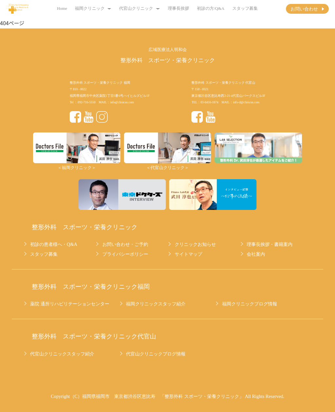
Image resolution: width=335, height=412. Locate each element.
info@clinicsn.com (122, 102)
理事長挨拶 (178, 8)
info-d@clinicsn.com (246, 102)
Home (62, 8)
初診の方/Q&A (210, 8)
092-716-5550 (86, 102)
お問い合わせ (304, 8)
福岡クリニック (93, 8)
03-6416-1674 (209, 102)
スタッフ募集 (245, 8)
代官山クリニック (139, 8)
